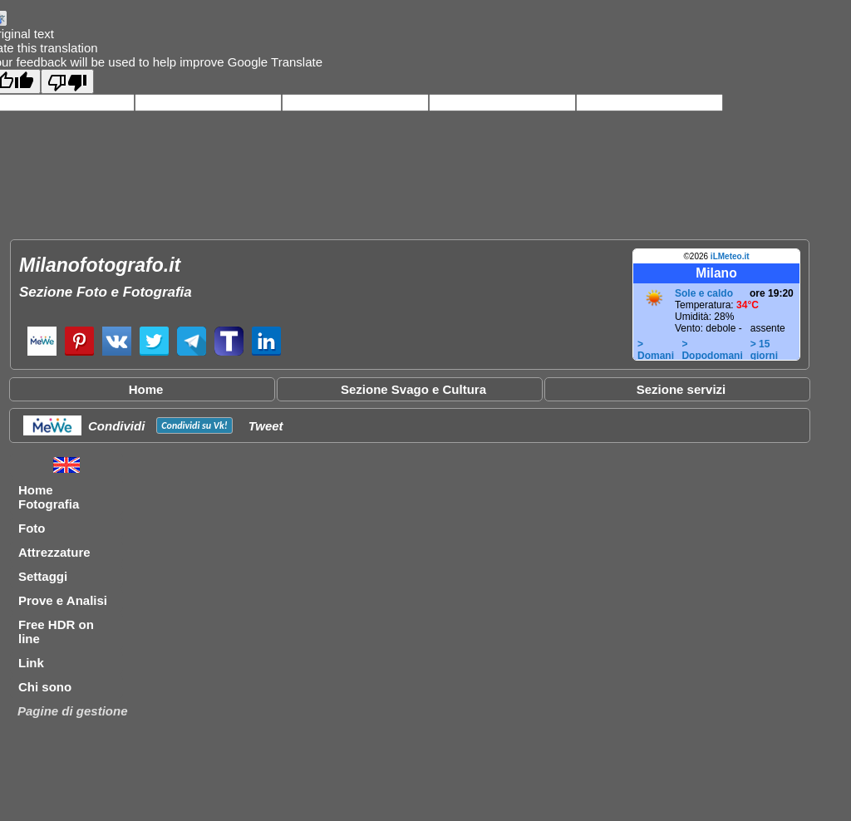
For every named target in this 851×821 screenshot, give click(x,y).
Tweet (265, 426)
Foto (31, 528)
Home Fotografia (48, 497)
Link (31, 663)
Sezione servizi (681, 389)
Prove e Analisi (62, 600)
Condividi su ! (194, 425)
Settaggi (42, 576)
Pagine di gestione (72, 711)
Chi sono (44, 687)
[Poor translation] (67, 81)
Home (146, 389)
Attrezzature (54, 552)
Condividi (116, 426)
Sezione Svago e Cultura (413, 389)
